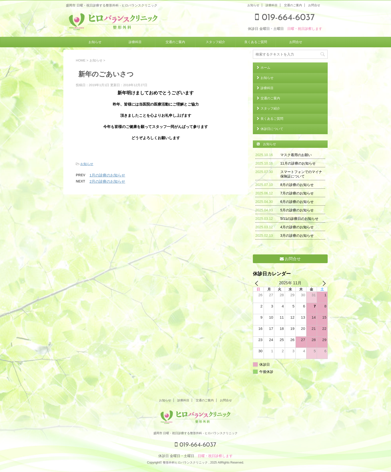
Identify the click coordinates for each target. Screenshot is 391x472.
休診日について (272, 129)
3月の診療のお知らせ (297, 235)
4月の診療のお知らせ (297, 227)
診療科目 (272, 5)
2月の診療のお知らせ (107, 181)
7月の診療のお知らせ (297, 193)
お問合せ (314, 5)
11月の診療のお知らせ (298, 163)
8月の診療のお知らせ (297, 185)
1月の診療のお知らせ (107, 175)
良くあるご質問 (255, 42)
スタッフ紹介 (215, 42)
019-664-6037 (285, 17)
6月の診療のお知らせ (297, 202)
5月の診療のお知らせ (297, 210)
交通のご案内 (293, 5)
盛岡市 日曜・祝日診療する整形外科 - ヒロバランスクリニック (195, 433)
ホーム (265, 67)
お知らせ (253, 5)
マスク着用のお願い (296, 155)
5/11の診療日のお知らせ (299, 219)
